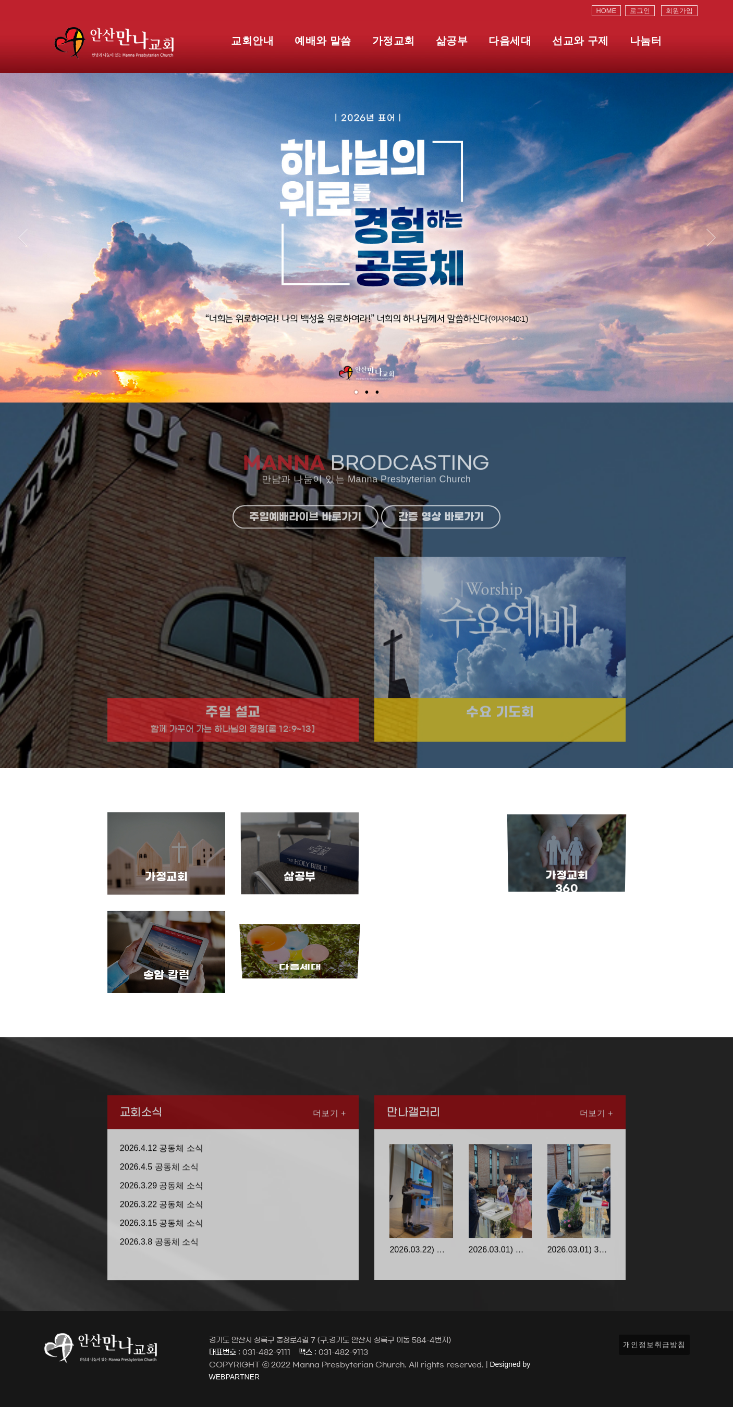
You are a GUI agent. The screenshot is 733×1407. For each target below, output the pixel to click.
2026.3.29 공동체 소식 (161, 1220)
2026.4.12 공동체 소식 (161, 1183)
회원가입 (679, 11)
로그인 (640, 11)
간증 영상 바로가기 (441, 552)
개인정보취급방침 (654, 1344)
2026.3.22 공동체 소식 (161, 1239)
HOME (606, 11)
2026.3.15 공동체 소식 (161, 1258)
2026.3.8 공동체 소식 (159, 1277)
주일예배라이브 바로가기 (305, 552)
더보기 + (329, 1148)
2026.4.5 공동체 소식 (159, 1202)
